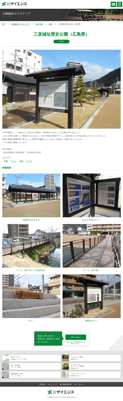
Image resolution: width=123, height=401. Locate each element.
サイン (13, 161)
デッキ (29, 161)
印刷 (61, 41)
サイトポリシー (79, 384)
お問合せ (42, 384)
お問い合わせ (76, 337)
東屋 (21, 161)
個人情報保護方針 (66, 384)
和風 (6, 161)
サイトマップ (52, 384)
